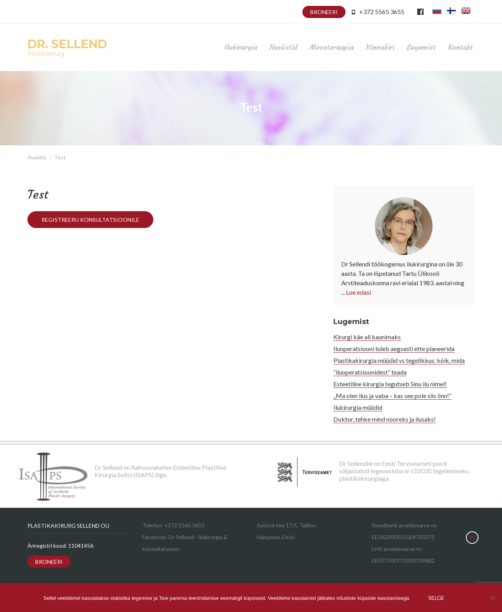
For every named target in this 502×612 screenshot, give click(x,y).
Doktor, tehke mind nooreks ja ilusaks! (384, 419)
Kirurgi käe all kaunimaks (367, 336)
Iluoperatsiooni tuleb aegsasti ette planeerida (394, 348)
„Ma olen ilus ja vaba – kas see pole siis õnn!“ (392, 395)
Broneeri (324, 12)
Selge (436, 597)
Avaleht (36, 157)
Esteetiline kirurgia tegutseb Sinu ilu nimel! (390, 383)
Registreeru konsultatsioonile (90, 219)
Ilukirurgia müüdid (357, 407)
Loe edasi (358, 292)
